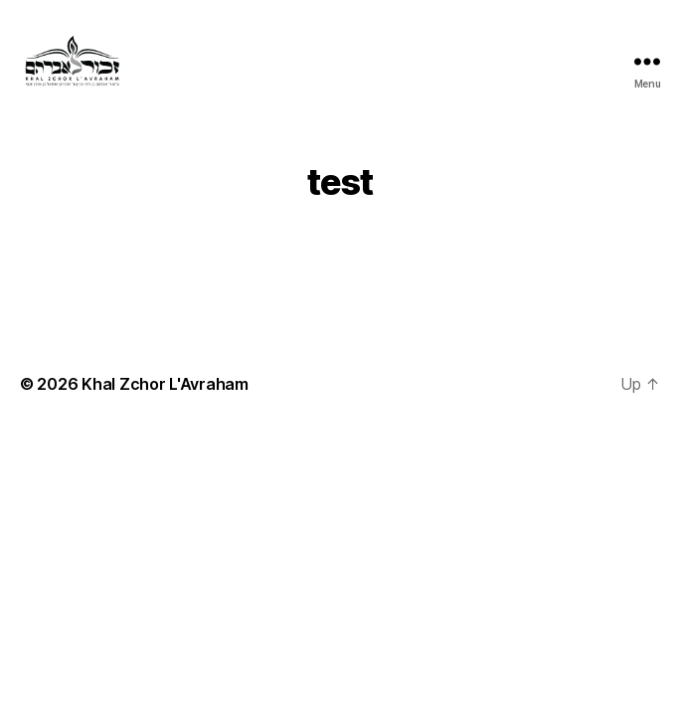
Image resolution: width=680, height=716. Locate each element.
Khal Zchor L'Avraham (165, 384)
